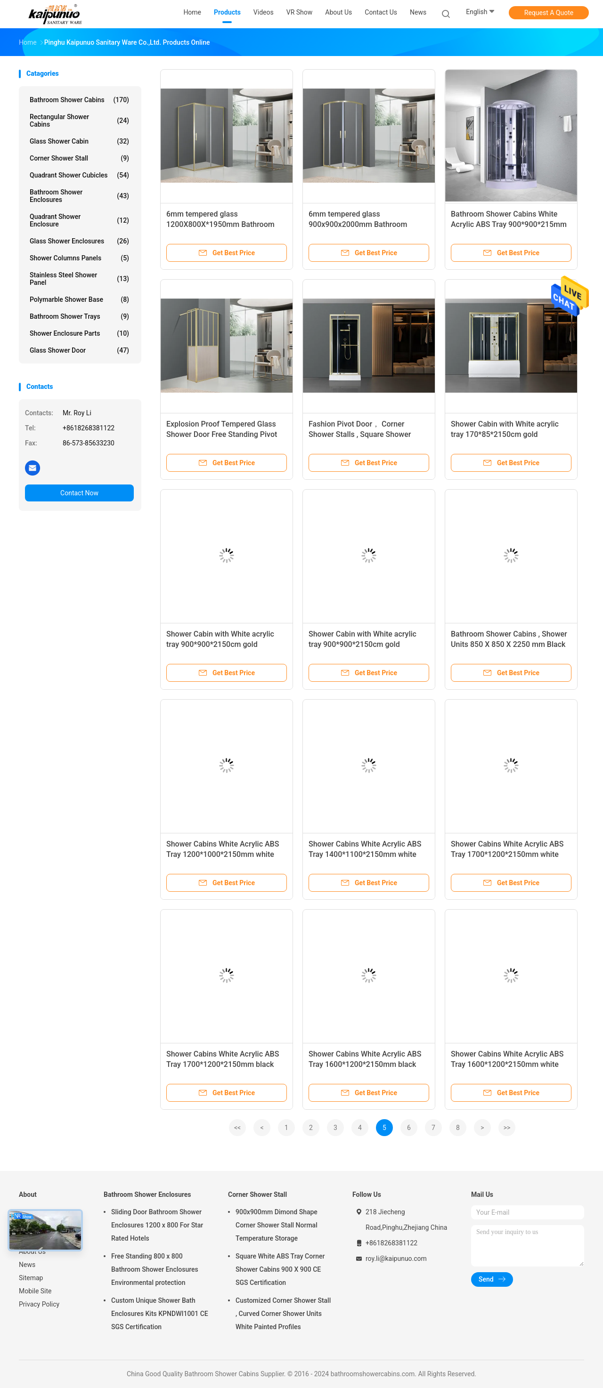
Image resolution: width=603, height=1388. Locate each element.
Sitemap (31, 1278)
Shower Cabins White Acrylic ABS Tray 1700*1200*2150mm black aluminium (222, 1064)
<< (237, 1127)
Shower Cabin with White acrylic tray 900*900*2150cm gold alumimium (362, 644)
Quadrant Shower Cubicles (79, 175)
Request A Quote (548, 12)
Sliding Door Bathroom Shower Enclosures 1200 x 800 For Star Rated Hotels (157, 1225)
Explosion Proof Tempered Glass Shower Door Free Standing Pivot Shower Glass (221, 434)
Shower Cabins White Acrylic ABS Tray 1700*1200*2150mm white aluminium (507, 854)
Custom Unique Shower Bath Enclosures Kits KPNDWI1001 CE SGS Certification (159, 1314)
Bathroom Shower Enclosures (79, 195)
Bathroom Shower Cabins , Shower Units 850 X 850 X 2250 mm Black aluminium (509, 644)
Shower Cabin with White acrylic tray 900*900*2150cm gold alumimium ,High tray (220, 644)
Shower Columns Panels (79, 258)
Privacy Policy (39, 1304)
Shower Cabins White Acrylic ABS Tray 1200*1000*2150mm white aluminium (222, 854)
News (27, 1264)
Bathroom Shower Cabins (79, 100)
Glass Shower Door (79, 350)
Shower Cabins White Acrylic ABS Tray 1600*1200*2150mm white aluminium (507, 1064)
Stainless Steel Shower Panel (79, 278)
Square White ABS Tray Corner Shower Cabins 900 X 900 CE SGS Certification (280, 1269)
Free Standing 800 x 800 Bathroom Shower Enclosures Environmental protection (154, 1269)
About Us (32, 1251)
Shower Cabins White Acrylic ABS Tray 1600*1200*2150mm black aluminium (365, 1064)
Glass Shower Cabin (79, 141)
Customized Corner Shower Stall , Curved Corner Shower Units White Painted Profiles (283, 1314)
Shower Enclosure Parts (79, 333)
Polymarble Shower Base (79, 299)
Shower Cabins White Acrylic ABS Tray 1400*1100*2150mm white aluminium (365, 854)
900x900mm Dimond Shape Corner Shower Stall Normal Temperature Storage (277, 1225)
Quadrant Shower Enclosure (79, 220)
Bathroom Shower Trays (79, 316)
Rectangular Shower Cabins (79, 120)
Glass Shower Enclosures (79, 241)
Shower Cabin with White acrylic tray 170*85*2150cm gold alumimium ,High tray (505, 434)
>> (507, 1127)
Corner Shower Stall (79, 158)
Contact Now (79, 493)
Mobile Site (35, 1291)
